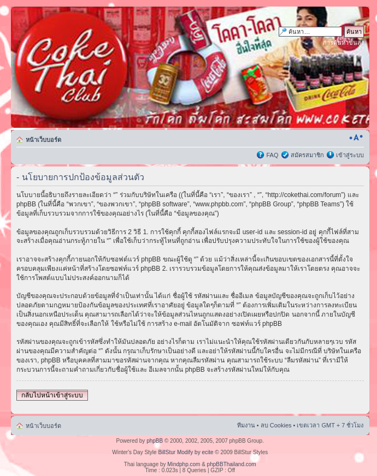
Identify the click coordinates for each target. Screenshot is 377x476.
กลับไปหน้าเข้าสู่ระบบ (52, 395)
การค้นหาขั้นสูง (343, 42)
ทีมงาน (246, 425)
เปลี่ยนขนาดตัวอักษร (356, 137)
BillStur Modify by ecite (185, 452)
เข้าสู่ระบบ (350, 155)
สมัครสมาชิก (307, 155)
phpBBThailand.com (231, 464)
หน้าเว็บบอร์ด (43, 139)
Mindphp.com (183, 464)
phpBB (154, 441)
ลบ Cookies (276, 425)
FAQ (272, 155)
